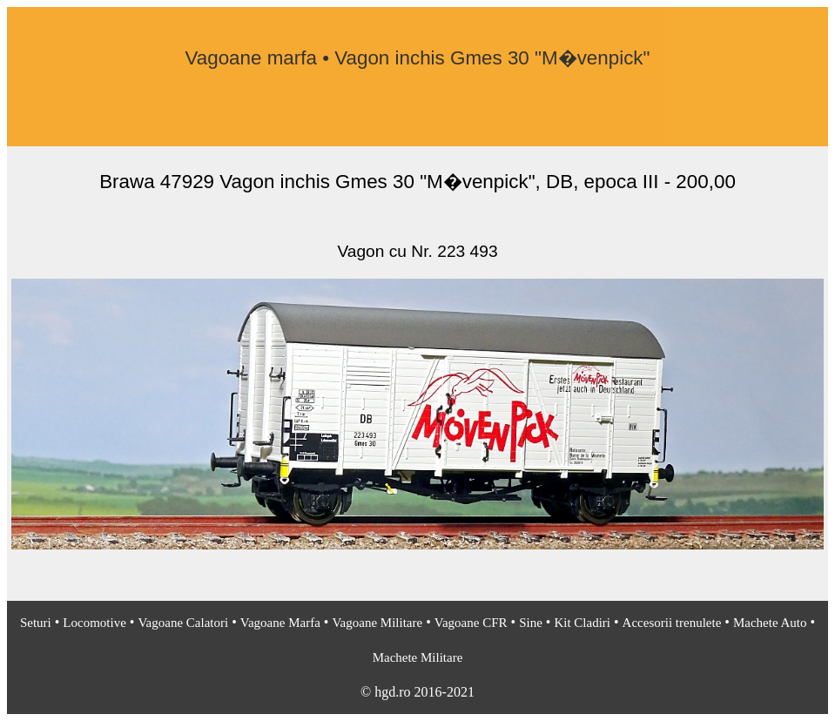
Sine (530, 623)
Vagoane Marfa (280, 623)
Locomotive (94, 623)
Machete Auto (770, 623)
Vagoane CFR (471, 623)
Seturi (35, 623)
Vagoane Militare (377, 623)
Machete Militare (418, 657)
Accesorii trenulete (672, 623)
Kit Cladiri (582, 623)
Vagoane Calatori (183, 623)
